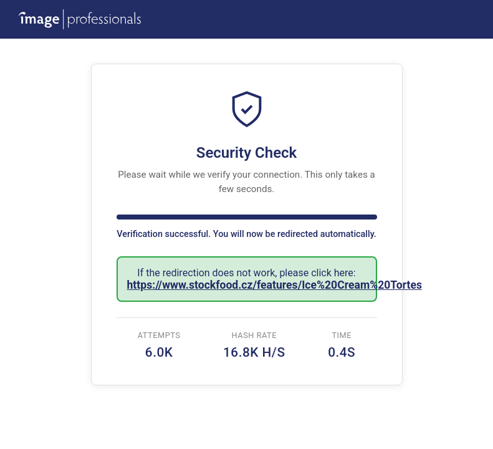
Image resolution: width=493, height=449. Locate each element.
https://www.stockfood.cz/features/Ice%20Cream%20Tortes (275, 285)
